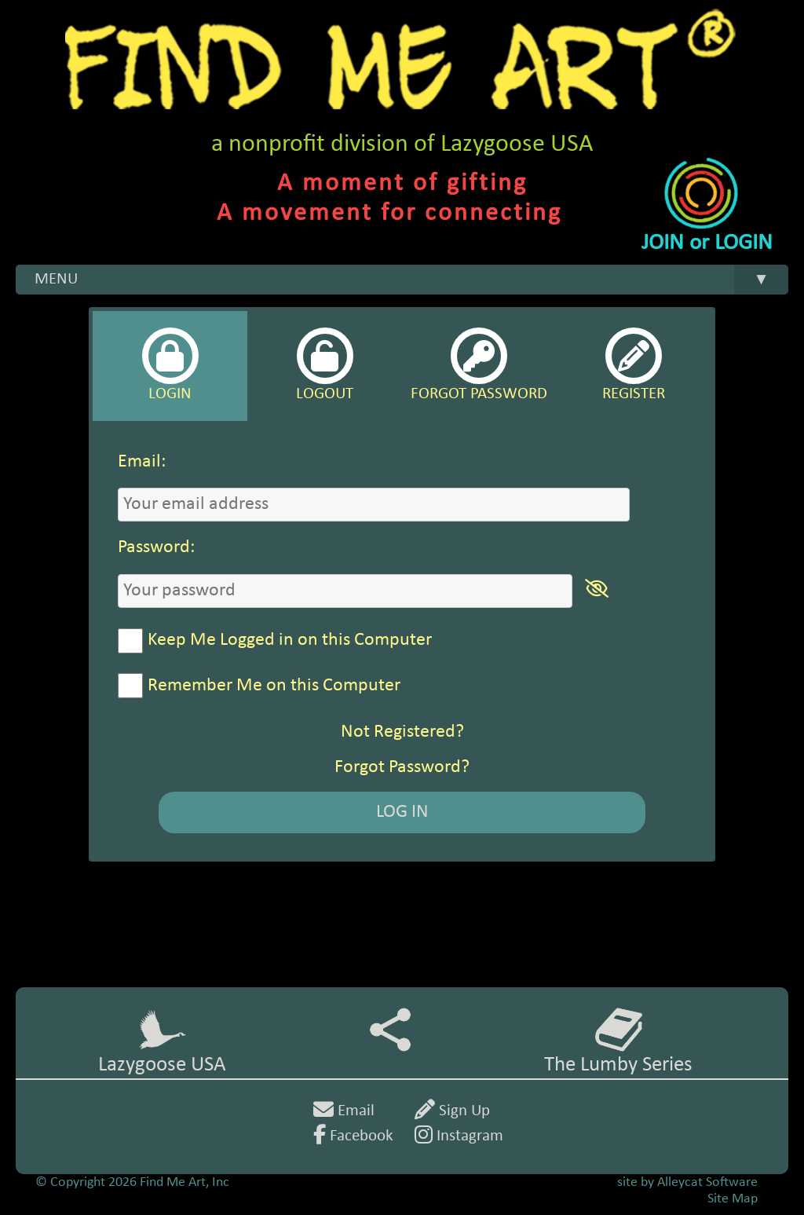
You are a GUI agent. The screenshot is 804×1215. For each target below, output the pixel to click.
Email (344, 1111)
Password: (156, 547)
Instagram (459, 1136)
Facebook (353, 1136)
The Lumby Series (618, 1041)
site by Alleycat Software (687, 1182)
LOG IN (402, 812)
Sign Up (452, 1111)
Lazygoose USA (162, 1041)
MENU (411, 280)
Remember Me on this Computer (274, 685)
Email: (142, 461)
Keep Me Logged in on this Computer (290, 640)
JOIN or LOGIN (707, 243)
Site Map (732, 1199)
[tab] (170, 366)
